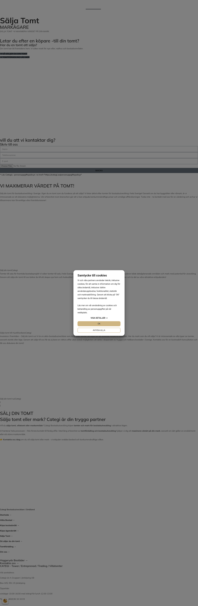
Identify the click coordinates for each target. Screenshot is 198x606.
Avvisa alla (99, 330)
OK (99, 324)
